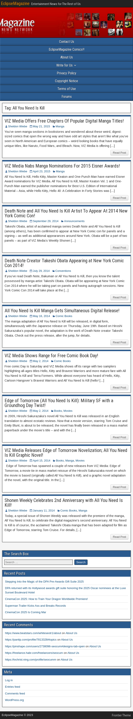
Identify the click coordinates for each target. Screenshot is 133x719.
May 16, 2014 (41, 316)
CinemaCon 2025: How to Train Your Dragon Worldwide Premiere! (46, 599)
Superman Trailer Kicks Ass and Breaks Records (35, 605)
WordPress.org (14, 700)
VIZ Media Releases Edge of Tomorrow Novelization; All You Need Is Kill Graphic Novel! (66, 453)
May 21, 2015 (41, 126)
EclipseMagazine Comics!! (66, 49)
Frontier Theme (121, 715)
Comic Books (64, 316)
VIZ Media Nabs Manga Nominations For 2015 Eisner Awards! (62, 166)
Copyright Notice (66, 81)
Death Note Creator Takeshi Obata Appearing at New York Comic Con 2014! (64, 263)
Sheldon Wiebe (17, 126)
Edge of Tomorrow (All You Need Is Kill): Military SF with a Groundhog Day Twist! (59, 403)
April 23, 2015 (41, 171)
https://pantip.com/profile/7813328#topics (31, 639)
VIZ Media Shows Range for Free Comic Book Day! (51, 355)
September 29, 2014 (45, 221)
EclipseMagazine (15, 3)
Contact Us (66, 42)
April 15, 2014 (41, 460)
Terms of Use (66, 89)
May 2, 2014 (40, 361)
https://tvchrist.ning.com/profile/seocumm (30, 659)
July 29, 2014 (41, 270)
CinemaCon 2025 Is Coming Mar (25, 612)
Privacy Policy (66, 73)
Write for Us (64, 65)
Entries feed (12, 686)
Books (58, 410)
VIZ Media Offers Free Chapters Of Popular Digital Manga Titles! (64, 121)
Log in (9, 680)
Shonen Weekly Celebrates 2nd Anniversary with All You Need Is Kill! (64, 503)
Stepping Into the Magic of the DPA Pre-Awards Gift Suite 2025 (44, 581)
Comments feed (15, 693)
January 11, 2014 (44, 510)
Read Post (119, 152)
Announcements (74, 221)
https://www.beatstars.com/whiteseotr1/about (33, 633)
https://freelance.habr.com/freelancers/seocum (34, 652)
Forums (67, 97)
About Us (66, 57)
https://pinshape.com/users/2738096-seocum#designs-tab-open (45, 646)
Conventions (63, 270)
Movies (67, 410)
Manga (60, 126)
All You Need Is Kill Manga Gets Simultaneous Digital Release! (62, 310)
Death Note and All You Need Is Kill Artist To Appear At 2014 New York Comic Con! (66, 213)
